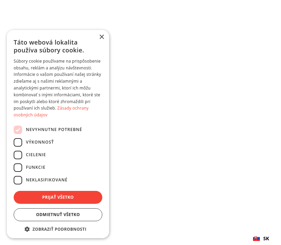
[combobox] (261, 238)
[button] (58, 229)
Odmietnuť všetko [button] (58, 214)
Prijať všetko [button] (58, 197)
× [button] (101, 37)
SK (261, 238)
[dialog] (58, 134)
